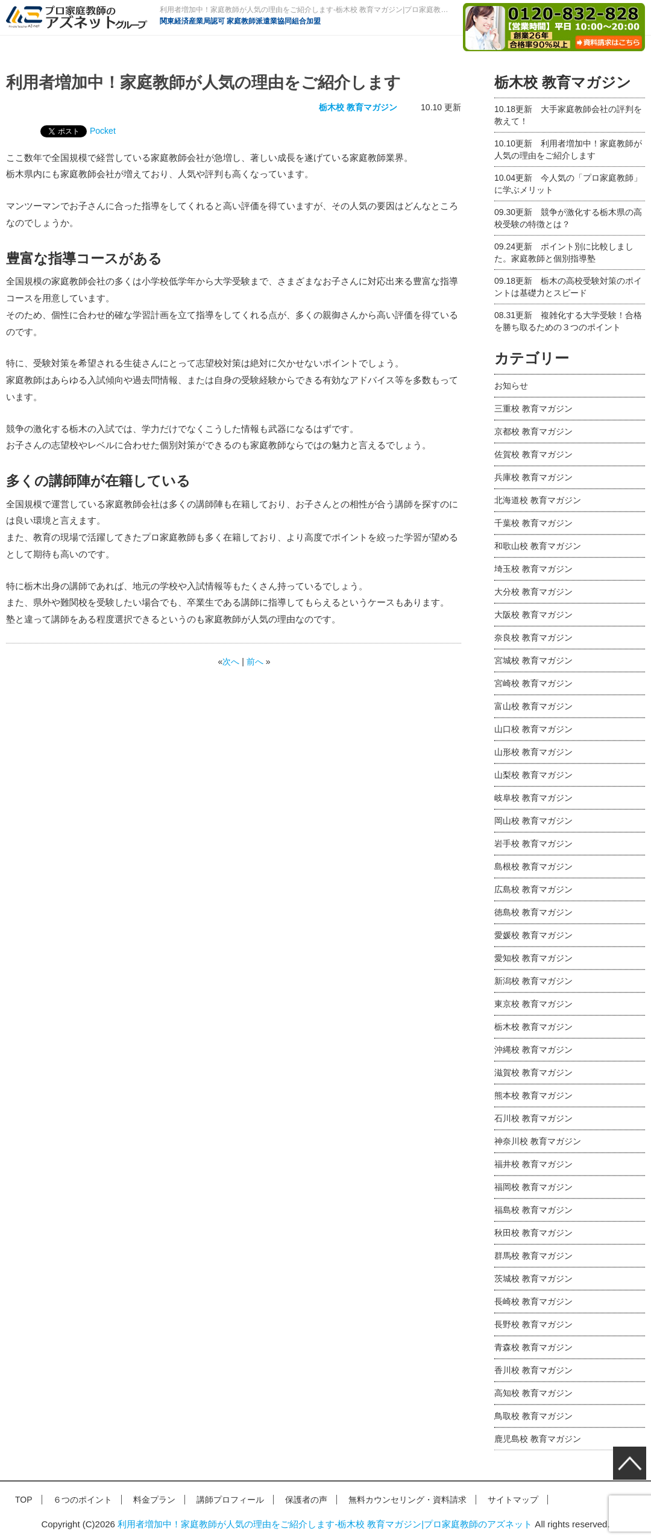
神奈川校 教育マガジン (537, 1141)
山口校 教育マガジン (533, 729)
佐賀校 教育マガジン (533, 454)
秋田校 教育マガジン (533, 1233)
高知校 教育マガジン (533, 1393)
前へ (255, 661)
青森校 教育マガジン (533, 1347)
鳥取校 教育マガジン (533, 1416)
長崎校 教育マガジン (533, 1301)
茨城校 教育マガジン (533, 1278)
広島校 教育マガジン (533, 889)
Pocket (103, 131)
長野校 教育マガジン (533, 1324)
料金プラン (154, 1499)
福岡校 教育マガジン (533, 1187)
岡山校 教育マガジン (533, 820)
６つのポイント (82, 1499)
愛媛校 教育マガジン (533, 935)
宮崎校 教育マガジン (533, 683)
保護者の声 (306, 1499)
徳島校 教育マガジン (533, 912)
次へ (230, 661)
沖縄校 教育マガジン (533, 1049)
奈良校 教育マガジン (533, 637)
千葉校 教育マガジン (533, 523)
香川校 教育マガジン (533, 1370)
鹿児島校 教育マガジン (537, 1439)
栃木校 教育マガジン (358, 107)
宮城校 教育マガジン (533, 660)
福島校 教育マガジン (533, 1210)
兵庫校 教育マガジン (533, 477)
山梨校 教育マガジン (533, 775)
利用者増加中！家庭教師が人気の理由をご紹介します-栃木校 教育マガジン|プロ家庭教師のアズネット (325, 1524)
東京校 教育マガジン (533, 1004)
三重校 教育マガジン (533, 408)
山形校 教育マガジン (533, 752)
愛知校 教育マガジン (533, 958)
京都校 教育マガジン (533, 431)
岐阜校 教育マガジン (533, 798)
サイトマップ (513, 1499)
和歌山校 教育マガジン (537, 546)
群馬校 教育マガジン (533, 1255)
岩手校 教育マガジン (533, 843)
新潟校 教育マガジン (533, 981)
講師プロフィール (230, 1499)
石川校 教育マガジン (533, 1118)
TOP (24, 1499)
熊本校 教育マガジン (533, 1095)
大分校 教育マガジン (533, 591)
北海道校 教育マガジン (537, 500)
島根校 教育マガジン (533, 866)
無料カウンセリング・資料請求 (407, 1499)
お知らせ (511, 385)
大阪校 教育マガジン (533, 614)
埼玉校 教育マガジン (533, 569)
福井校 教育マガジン (533, 1164)
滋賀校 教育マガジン (533, 1072)
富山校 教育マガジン (533, 706)
